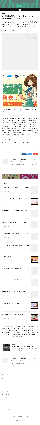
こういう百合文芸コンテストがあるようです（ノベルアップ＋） (18, 235)
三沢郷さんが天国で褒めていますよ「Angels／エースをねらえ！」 (18, 305)
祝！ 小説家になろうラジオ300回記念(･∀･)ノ (13, 316)
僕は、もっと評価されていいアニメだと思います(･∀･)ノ (14, 203)
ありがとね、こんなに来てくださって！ (11, 281)
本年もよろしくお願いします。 (8, 226)
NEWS (3, 13)
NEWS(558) (4, 147)
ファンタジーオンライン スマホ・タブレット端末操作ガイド (17, 188)
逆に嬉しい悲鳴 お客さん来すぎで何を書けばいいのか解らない (18, 270)
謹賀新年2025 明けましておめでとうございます (14, 223)
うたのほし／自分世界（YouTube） (11, 258)
